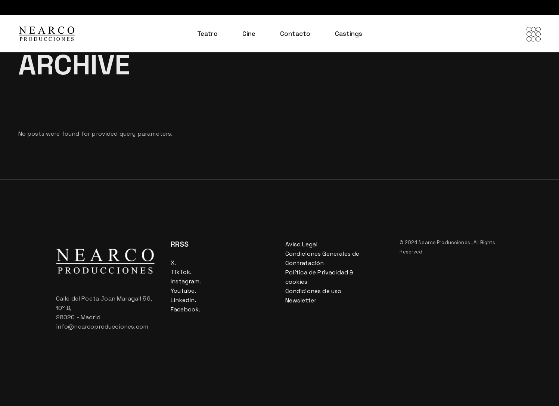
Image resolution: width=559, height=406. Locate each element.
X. (173, 263)
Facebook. (185, 309)
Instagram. (186, 281)
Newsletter (301, 300)
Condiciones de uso (313, 291)
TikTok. (181, 272)
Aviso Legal (301, 244)
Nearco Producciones (445, 242)
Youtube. (183, 291)
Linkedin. (183, 300)
